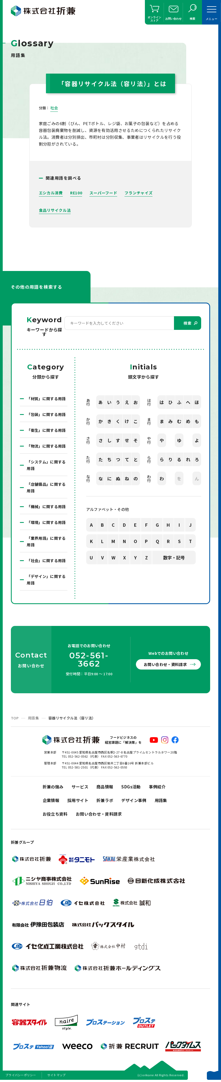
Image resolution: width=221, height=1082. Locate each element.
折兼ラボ (105, 800)
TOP (14, 718)
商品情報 (105, 786)
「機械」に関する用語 (46, 506)
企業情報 (51, 800)
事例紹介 (157, 786)
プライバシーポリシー (20, 1075)
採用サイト (77, 800)
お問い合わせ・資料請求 (165, 664)
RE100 (76, 192)
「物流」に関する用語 (46, 446)
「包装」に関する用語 (46, 414)
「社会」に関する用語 (46, 560)
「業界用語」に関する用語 (46, 541)
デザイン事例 (133, 800)
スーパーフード (103, 192)
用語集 (33, 718)
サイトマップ (56, 1075)
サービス (79, 786)
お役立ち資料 (55, 814)
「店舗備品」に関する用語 (46, 487)
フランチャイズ (138, 192)
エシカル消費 (51, 192)
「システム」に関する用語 (46, 465)
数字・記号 (174, 557)
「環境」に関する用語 (46, 522)
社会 (54, 107)
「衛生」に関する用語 (46, 430)
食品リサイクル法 (55, 210)
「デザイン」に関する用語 (46, 580)
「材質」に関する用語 (46, 398)
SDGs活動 (131, 786)
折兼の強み (53, 786)
